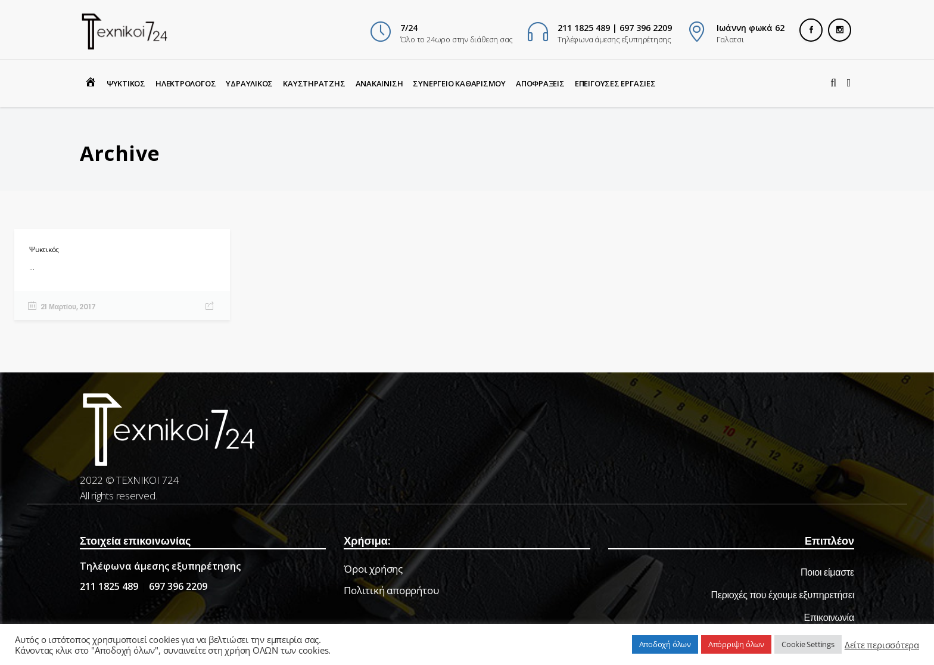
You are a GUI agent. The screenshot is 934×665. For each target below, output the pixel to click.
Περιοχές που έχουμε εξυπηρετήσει (782, 595)
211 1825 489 (109, 586)
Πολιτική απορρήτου (391, 590)
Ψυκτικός (44, 249)
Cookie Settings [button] (808, 644)
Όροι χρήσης (373, 569)
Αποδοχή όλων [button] (665, 644)
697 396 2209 (178, 586)
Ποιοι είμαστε (827, 572)
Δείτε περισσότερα (882, 644)
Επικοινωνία (829, 617)
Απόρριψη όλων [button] (736, 644)
